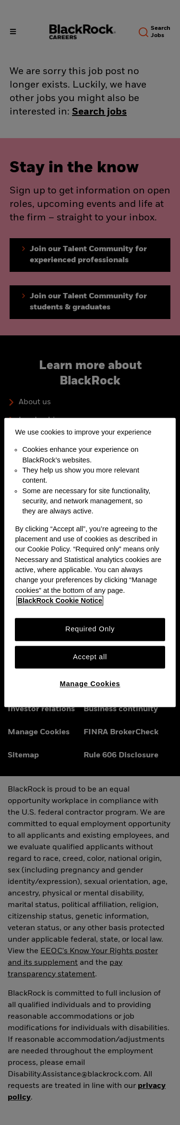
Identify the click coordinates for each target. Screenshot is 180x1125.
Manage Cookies (90, 684)
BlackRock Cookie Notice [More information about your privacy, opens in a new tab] (59, 600)
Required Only (90, 629)
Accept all (90, 657)
